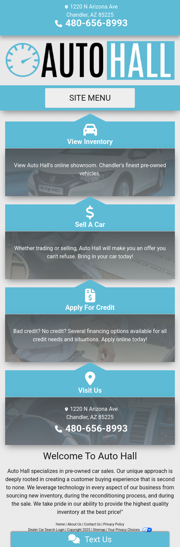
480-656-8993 (96, 23)
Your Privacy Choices (130, 530)
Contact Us (92, 524)
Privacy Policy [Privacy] (113, 524)
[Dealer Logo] (90, 60)
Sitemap (99, 530)
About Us (75, 524)
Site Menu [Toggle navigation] (90, 98)
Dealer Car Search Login (46, 530)
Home (60, 524)
